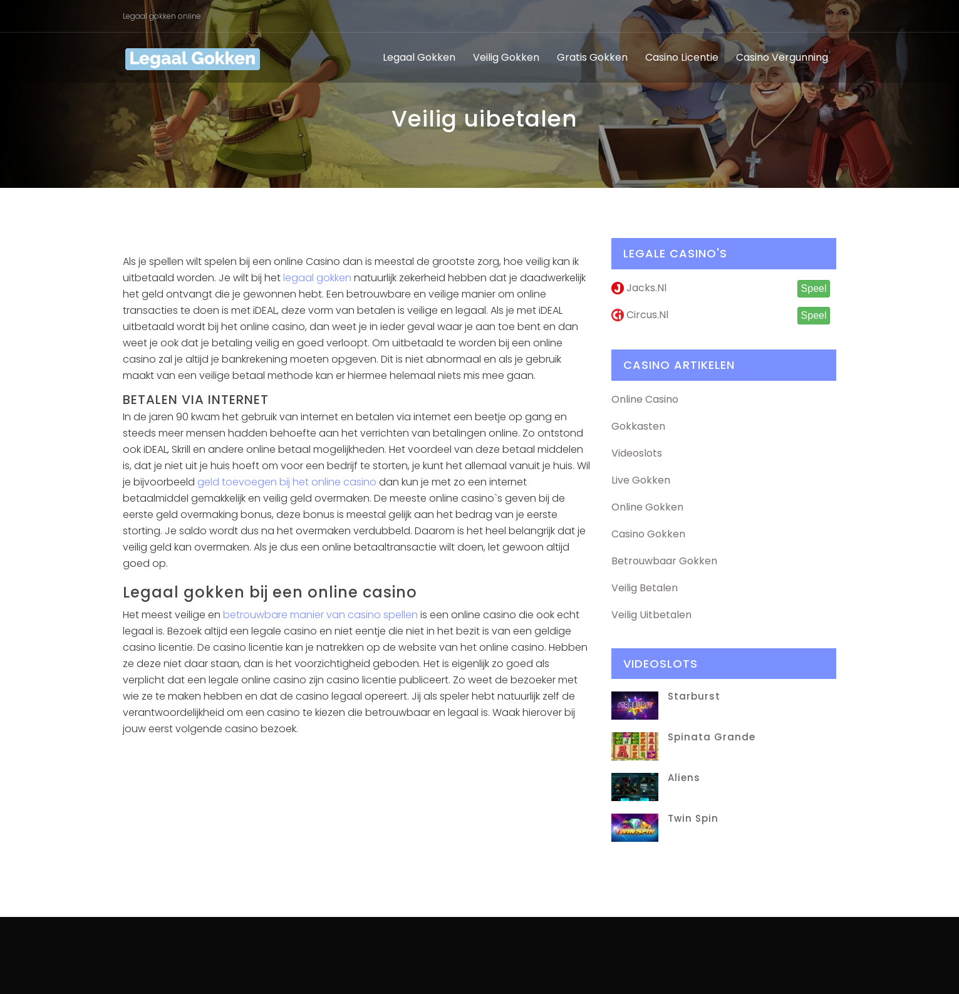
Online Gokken (647, 507)
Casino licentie (681, 57)
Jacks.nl (638, 288)
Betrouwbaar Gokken (664, 561)
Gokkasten (638, 426)
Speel (814, 288)
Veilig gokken (506, 57)
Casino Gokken (648, 534)
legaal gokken (317, 278)
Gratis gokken (592, 57)
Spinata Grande (711, 736)
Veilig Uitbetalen (651, 615)
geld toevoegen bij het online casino (286, 482)
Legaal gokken (419, 57)
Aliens (684, 777)
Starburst (694, 696)
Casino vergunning (782, 57)
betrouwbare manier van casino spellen (320, 615)
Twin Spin (693, 818)
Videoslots (636, 453)
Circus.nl (639, 315)
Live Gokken (640, 480)
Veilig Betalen (644, 588)
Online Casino (644, 399)
